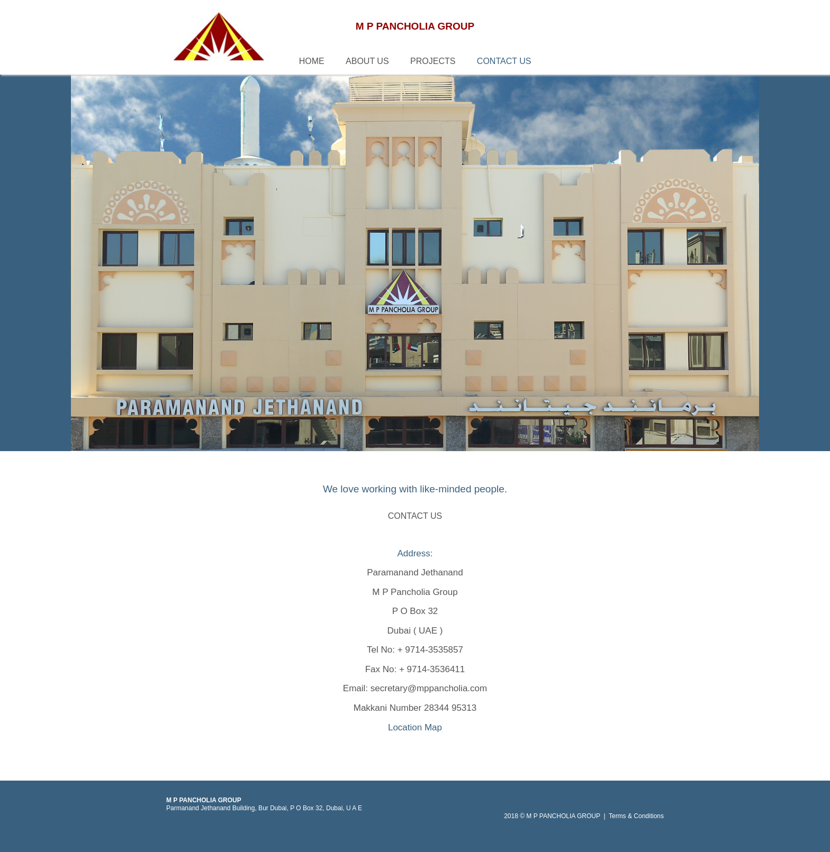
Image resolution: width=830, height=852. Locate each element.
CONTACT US (504, 61)
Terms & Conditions (636, 816)
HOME (311, 61)
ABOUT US (367, 61)
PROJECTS (432, 61)
